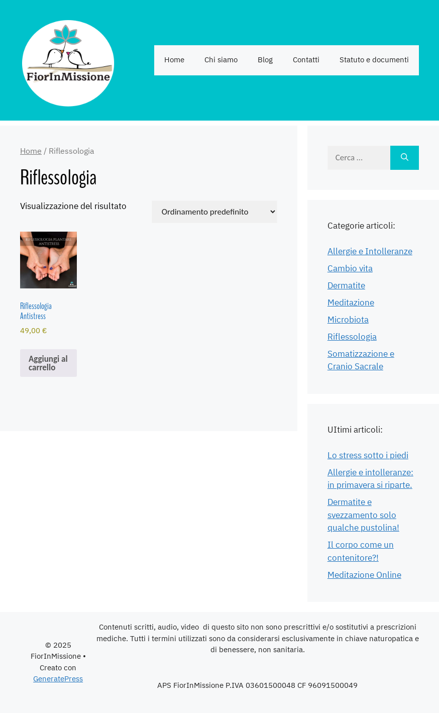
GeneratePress (58, 679)
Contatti (306, 60)
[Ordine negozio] (214, 211)
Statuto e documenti (374, 60)
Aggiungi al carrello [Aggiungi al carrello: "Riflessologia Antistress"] (48, 363)
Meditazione (350, 303)
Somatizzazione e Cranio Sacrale (360, 360)
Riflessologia (352, 337)
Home (174, 60)
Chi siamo (221, 60)
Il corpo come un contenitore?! (360, 551)
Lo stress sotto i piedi (367, 456)
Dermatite (346, 286)
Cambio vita (350, 269)
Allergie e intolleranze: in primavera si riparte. (370, 479)
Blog (265, 60)
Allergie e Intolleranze (369, 252)
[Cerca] (404, 158)
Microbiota (348, 320)
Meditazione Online (364, 575)
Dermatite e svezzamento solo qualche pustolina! (363, 515)
